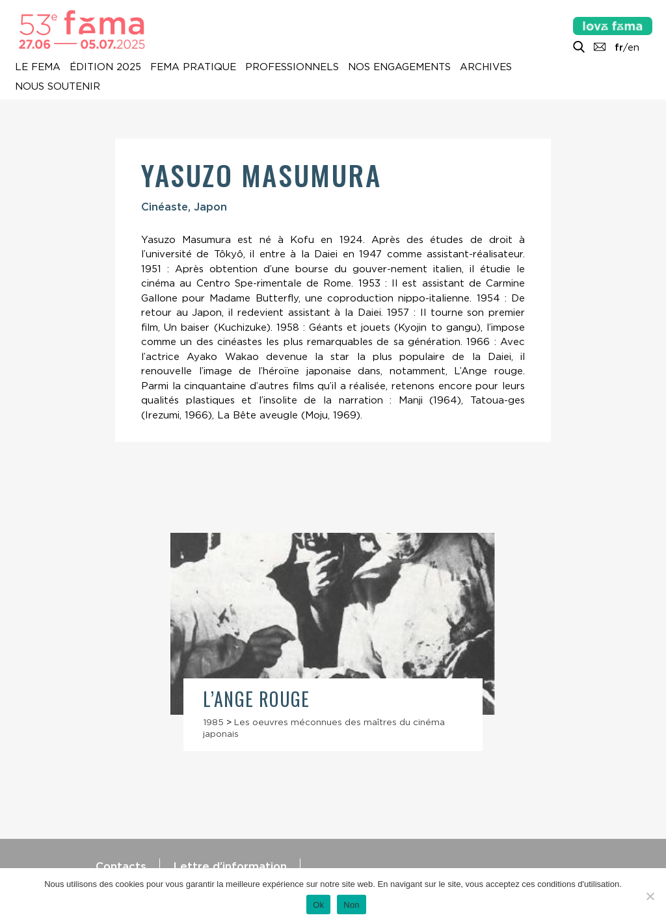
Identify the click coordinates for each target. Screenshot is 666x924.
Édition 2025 (105, 67)
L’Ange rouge (256, 699)
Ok (318, 905)
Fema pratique (193, 67)
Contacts (121, 866)
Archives (486, 67)
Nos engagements (399, 67)
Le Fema (37, 67)
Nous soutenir (57, 86)
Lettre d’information (230, 866)
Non (351, 905)
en (633, 47)
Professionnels (292, 67)
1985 (213, 722)
